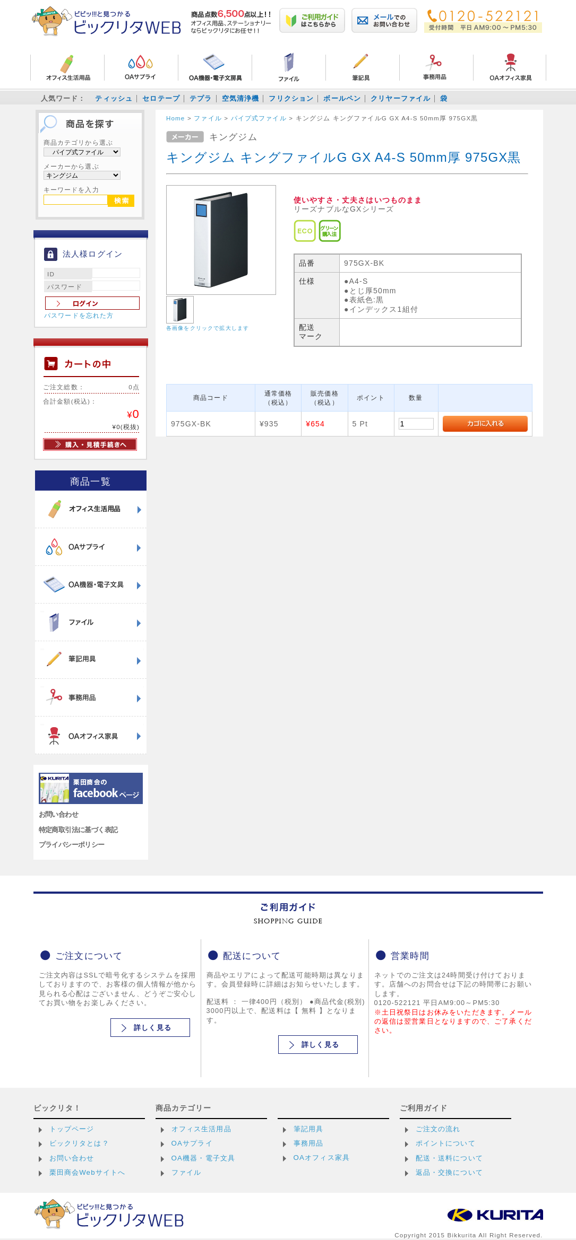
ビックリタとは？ (79, 1143)
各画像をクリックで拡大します (207, 328)
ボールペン (342, 98)
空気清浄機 (241, 98)
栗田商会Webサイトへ (87, 1172)
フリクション (291, 98)
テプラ (201, 98)
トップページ (71, 1129)
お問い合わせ (59, 814)
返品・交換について (449, 1172)
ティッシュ (114, 98)
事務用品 (309, 1143)
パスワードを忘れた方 (79, 315)
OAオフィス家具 (322, 1158)
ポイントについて (446, 1143)
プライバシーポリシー (72, 845)
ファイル (186, 1172)
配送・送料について (449, 1158)
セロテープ (161, 98)
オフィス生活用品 (201, 1129)
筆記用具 (309, 1129)
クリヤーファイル (401, 98)
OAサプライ (192, 1143)
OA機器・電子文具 (203, 1158)
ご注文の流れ (438, 1129)
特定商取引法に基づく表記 (78, 830)
